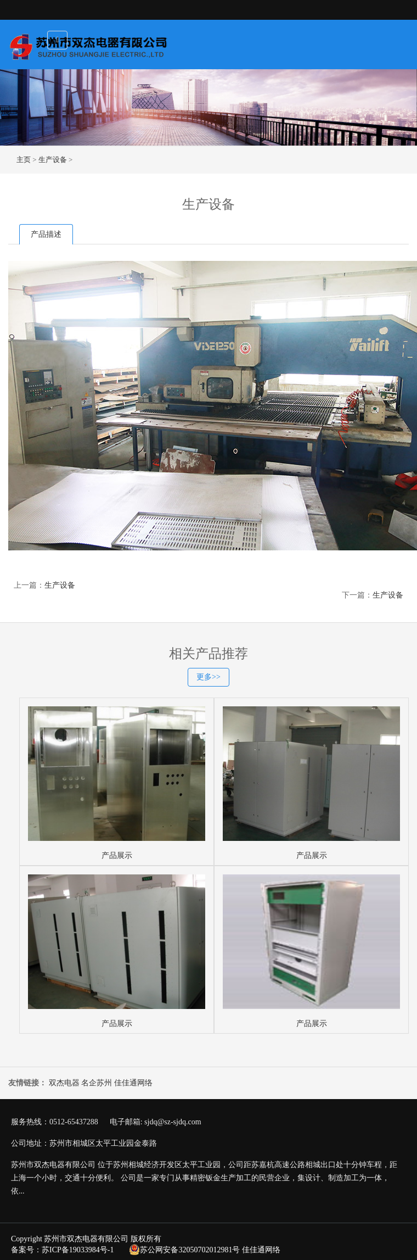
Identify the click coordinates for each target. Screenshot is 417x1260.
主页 (23, 159)
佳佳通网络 (133, 1083)
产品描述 (46, 234)
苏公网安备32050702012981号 (184, 1250)
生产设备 (52, 159)
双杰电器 (64, 1083)
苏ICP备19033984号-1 (78, 1250)
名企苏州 (96, 1083)
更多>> (208, 677)
